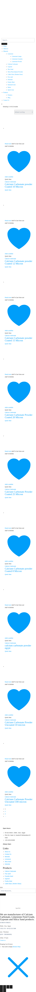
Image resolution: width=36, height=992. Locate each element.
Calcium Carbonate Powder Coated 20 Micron (18, 416)
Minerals (7, 856)
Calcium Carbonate (13, 64)
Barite (9, 87)
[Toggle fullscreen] (4, 987)
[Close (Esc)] (11, 987)
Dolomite (10, 79)
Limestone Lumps (17, 56)
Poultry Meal (11, 82)
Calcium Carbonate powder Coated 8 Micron (18, 569)
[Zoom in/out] (1, 987)
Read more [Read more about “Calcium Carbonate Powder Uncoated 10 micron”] (8, 682)
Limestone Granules (17, 59)
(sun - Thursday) (6, 934)
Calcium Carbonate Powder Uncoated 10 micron (18, 723)
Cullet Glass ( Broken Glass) (15, 74)
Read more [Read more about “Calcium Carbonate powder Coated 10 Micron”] (8, 144)
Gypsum (10, 66)
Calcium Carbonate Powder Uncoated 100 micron (18, 800)
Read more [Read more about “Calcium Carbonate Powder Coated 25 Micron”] (8, 451)
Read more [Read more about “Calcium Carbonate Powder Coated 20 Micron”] (8, 374)
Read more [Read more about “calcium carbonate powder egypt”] (8, 605)
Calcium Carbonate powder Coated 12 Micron (18, 262)
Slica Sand (10, 69)
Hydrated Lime (12, 84)
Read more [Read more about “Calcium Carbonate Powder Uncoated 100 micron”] (8, 759)
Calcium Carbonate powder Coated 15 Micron (18, 339)
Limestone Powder (17, 61)
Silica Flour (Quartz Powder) (15, 72)
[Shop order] (23, 112)
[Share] (7, 987)
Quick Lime (11, 90)
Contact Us (6, 100)
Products (5, 92)
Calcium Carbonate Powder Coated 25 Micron (18, 493)
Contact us (3, 940)
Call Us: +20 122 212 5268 (8, 928)
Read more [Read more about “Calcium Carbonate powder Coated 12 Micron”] (8, 220)
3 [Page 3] (5, 814)
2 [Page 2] (5, 811)
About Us (7, 851)
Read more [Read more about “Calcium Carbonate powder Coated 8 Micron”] (8, 528)
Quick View (8, 190)
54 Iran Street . (5, 922)
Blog (9, 97)
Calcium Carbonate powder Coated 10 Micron (18, 185)
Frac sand (10, 77)
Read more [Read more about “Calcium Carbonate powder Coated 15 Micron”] (8, 297)
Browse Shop (16, 946)
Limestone (8, 859)
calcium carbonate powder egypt (18, 646)
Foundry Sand (9, 876)
